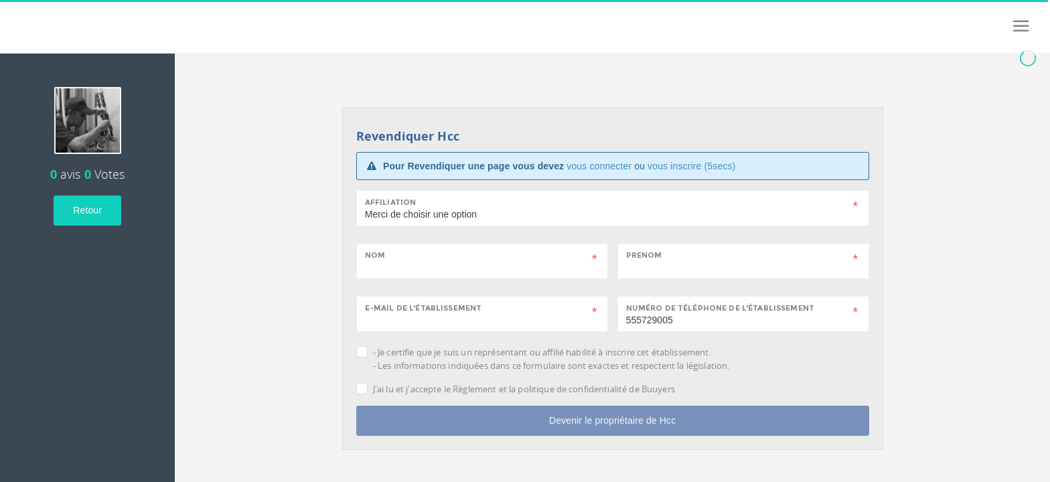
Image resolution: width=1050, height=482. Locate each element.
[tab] (87, 102)
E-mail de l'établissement (423, 308)
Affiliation (391, 202)
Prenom (644, 255)
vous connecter (599, 166)
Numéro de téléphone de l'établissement (720, 308)
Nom (375, 255)
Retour (87, 210)
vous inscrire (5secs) (691, 166)
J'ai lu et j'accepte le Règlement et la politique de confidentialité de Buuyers (524, 389)
